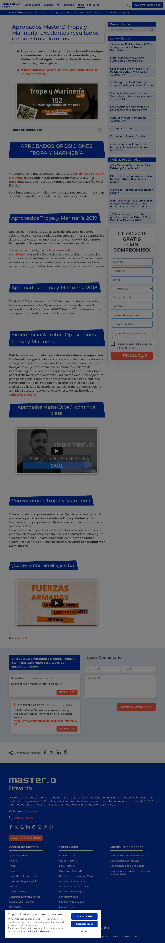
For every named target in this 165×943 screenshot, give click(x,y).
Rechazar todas (84, 923)
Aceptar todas (84, 916)
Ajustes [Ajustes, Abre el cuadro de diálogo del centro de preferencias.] (84, 931)
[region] (53, 923)
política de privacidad (38, 930)
